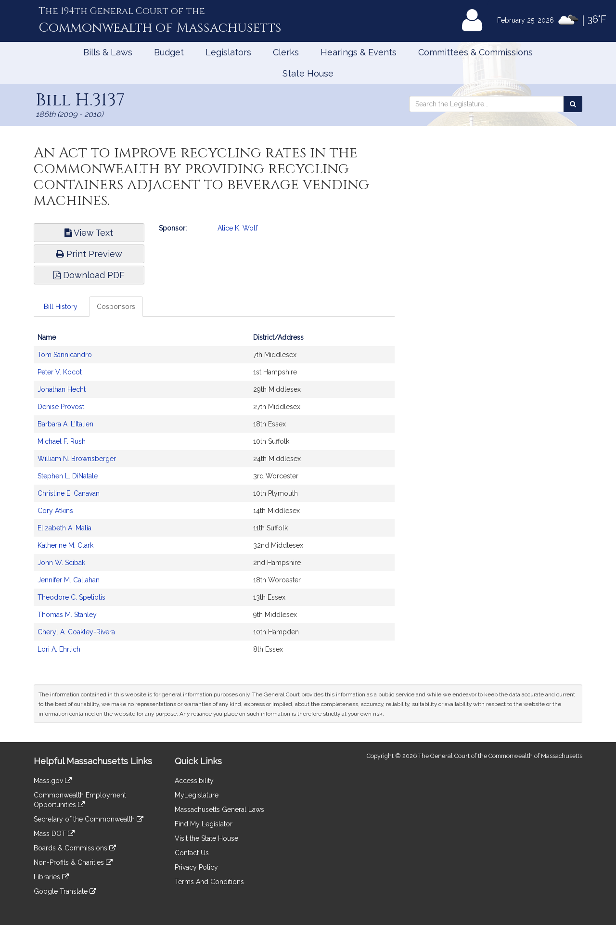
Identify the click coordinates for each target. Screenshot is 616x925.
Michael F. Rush (62, 441)
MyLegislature (196, 795)
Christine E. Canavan (69, 493)
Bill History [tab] (60, 306)
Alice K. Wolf (237, 228)
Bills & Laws (107, 52)
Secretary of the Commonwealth (88, 819)
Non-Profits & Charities (73, 862)
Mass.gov (53, 780)
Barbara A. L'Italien (65, 424)
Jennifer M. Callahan (69, 580)
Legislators (228, 52)
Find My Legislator (203, 824)
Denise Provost (61, 407)
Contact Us (192, 853)
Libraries (51, 877)
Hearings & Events (359, 52)
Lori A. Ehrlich (59, 649)
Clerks (286, 52)
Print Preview (89, 254)
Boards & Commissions (75, 848)
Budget (169, 52)
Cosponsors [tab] (116, 306)
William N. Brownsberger (77, 458)
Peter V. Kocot (60, 372)
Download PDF (89, 275)
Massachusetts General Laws (219, 809)
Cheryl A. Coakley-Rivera (76, 632)
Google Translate (65, 891)
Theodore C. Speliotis (71, 597)
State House (308, 73)
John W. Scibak (61, 562)
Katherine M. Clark (65, 545)
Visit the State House (206, 838)
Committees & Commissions (475, 52)
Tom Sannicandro (65, 355)
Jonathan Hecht (62, 389)
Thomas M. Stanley (67, 614)
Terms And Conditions (209, 882)
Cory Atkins (55, 510)
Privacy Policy (196, 867)
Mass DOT (54, 833)
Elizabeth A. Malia (64, 528)
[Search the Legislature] (573, 104)
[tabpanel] (214, 498)
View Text (88, 233)
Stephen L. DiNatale (68, 476)
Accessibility (194, 780)
